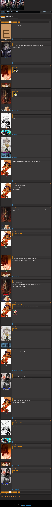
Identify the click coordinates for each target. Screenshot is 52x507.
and (17, 110)
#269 (50, 207)
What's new (12, 11)
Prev (2, 491)
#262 (50, 41)
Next (18, 491)
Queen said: (15, 43)
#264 (50, 89)
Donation (7, 11)
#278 (50, 420)
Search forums (6, 13)
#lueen (16, 18)
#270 (50, 231)
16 (13, 491)
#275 (50, 349)
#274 (50, 326)
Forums (2, 11)
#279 (50, 444)
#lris (14, 18)
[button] (9, 12)
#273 (50, 302)
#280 (50, 468)
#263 (50, 65)
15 (11, 491)
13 (8, 491)
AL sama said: (15, 115)
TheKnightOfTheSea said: (17, 422)
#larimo (12, 18)
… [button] (5, 491)
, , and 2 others (21, 39)
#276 (50, 373)
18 (16, 491)
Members (18, 11)
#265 (50, 113)
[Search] (49, 12)
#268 (50, 183)
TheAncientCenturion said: (17, 233)
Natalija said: (15, 67)
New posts (2, 13)
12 (6, 491)
